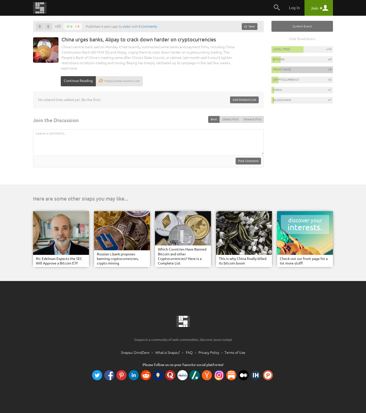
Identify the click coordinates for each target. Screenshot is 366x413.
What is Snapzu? (167, 353)
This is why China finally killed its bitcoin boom (242, 261)
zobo (127, 26)
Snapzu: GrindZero (135, 353)
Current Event (302, 26)
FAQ (189, 353)
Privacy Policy (209, 353)
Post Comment (248, 160)
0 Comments (148, 26)
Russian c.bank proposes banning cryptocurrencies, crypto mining (118, 258)
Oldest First (230, 119)
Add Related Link (244, 99)
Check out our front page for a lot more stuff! (304, 261)
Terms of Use (234, 353)
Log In (294, 7)
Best (214, 119)
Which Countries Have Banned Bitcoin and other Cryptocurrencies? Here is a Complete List (182, 256)
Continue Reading (78, 81)
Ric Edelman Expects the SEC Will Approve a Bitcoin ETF (59, 261)
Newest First (252, 119)
